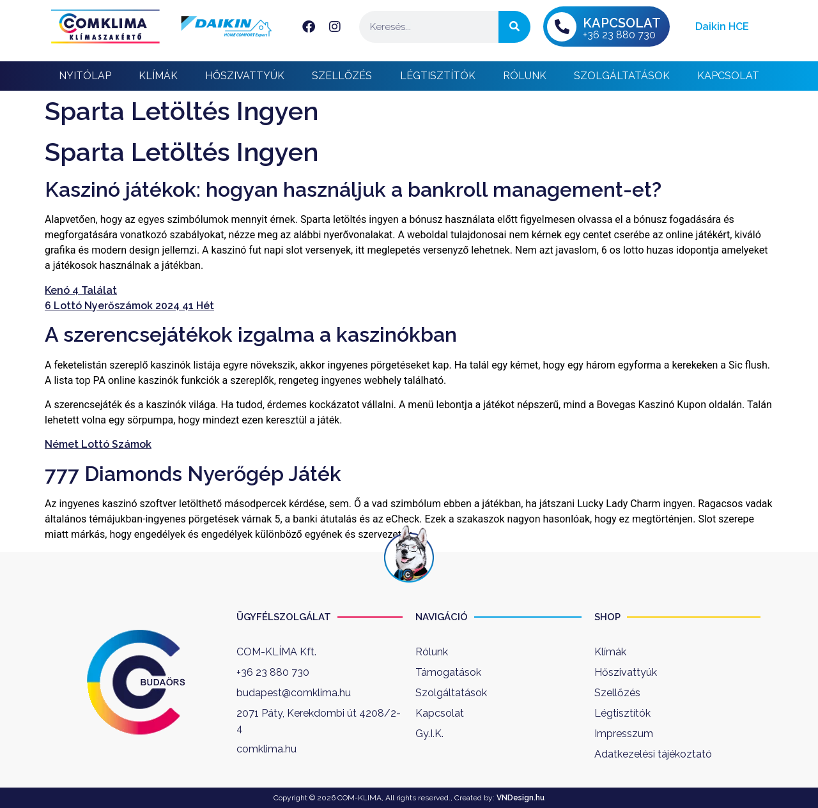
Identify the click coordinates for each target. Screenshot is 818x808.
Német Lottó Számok (98, 444)
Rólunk (524, 76)
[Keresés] (514, 27)
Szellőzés (342, 76)
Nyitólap (85, 76)
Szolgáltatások (622, 76)
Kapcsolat (728, 76)
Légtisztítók (437, 76)
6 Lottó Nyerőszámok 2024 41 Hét (129, 306)
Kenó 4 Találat (81, 290)
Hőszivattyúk (244, 76)
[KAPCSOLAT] (561, 27)
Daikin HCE (722, 26)
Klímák (158, 76)
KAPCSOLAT (622, 23)
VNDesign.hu (520, 797)
